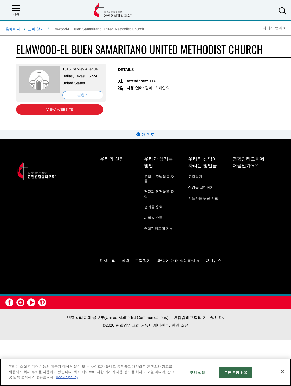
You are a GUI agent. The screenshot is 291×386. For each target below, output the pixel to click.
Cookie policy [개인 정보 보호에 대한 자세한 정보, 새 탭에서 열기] (67, 377)
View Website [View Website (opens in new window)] (59, 109)
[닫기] (282, 372)
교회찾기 (195, 177)
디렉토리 (108, 260)
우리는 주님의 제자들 (159, 179)
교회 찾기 (36, 29)
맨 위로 (145, 134)
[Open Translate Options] (274, 28)
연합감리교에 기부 (158, 228)
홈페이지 (12, 29)
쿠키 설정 (197, 373)
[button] (282, 11)
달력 (125, 260)
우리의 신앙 (112, 158)
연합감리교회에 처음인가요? (248, 162)
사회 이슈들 (153, 218)
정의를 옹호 (153, 207)
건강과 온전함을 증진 (159, 194)
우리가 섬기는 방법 (158, 162)
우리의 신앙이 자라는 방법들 (202, 162)
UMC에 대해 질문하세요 (178, 260)
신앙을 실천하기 (201, 187)
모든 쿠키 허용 (235, 373)
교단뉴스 (213, 260)
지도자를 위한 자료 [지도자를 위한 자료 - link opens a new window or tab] (203, 198)
